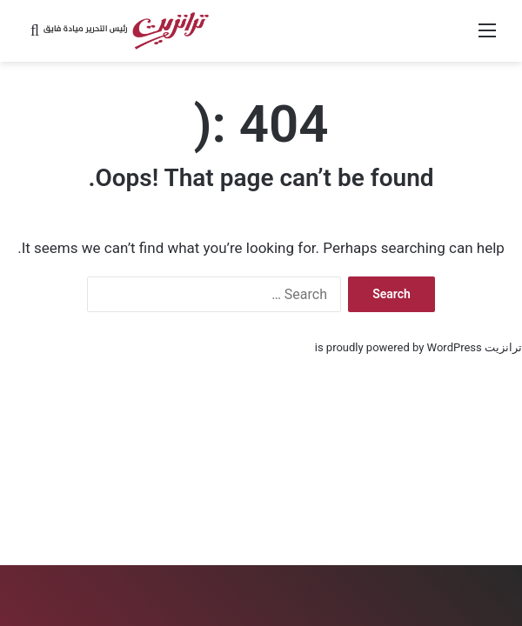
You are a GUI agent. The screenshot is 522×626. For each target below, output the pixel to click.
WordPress (454, 347)
